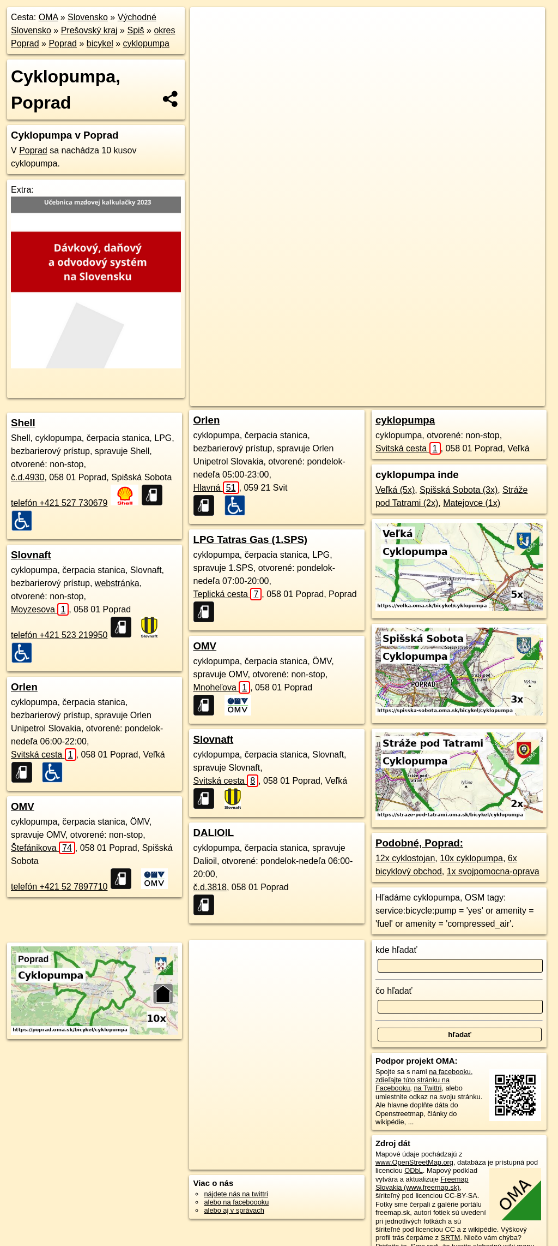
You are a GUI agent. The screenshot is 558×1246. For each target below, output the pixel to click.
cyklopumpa (146, 43)
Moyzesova (40, 609)
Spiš (135, 30)
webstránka (117, 583)
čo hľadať (394, 990)
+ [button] (209, 25)
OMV (22, 806)
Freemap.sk (387, 398)
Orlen (24, 687)
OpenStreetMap (331, 398)
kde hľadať (396, 950)
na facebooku (450, 1072)
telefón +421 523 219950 (59, 635)
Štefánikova (43, 848)
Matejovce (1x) (471, 503)
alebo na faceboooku (236, 1202)
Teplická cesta (227, 594)
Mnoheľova (221, 687)
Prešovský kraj (89, 30)
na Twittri (427, 1088)
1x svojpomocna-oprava (493, 871)
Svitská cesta (43, 754)
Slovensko (88, 17)
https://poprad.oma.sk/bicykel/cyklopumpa (482, 398)
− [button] (209, 42)
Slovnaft (31, 555)
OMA (48, 17)
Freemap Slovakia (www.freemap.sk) (422, 1183)
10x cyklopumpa (471, 858)
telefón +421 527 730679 (59, 503)
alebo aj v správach (234, 1210)
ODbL (413, 1170)
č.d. (27, 477)
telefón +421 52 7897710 (59, 886)
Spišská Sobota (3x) (459, 489)
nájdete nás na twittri (236, 1194)
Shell (23, 422)
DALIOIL (213, 832)
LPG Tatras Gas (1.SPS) (250, 539)
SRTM (450, 1237)
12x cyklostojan (405, 858)
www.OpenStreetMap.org (414, 1162)
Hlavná (216, 487)
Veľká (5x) (395, 489)
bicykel (100, 43)
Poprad (62, 43)
